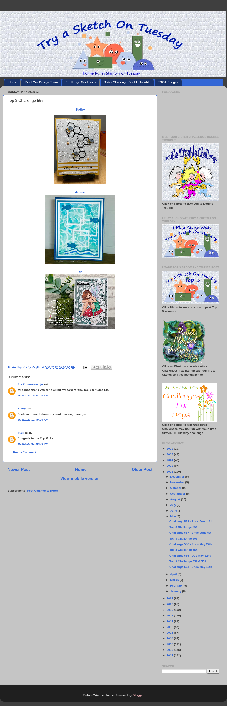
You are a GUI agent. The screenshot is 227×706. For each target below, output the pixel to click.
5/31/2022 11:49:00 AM (33, 419)
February (177, 585)
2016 (170, 627)
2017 (170, 621)
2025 (170, 454)
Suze (21, 432)
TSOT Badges (168, 82)
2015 (170, 632)
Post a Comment (24, 452)
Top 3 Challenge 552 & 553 (187, 561)
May (173, 516)
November (177, 482)
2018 (170, 615)
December (177, 476)
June (174, 510)
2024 (170, 460)
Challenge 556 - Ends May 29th (190, 544)
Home (12, 82)
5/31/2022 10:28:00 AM (33, 395)
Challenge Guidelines (80, 82)
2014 (170, 638)
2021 (170, 598)
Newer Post (19, 469)
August (175, 499)
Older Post (142, 469)
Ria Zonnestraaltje (30, 384)
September (178, 493)
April (174, 574)
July (173, 505)
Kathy (80, 109)
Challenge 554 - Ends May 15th (190, 567)
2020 (170, 604)
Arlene (80, 192)
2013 (170, 644)
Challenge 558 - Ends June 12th (191, 521)
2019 (170, 609)
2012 (170, 649)
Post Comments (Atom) (43, 490)
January (176, 591)
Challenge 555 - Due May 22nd (190, 555)
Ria (79, 272)
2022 (170, 471)
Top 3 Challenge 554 (183, 549)
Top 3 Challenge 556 (183, 527)
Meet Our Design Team (41, 82)
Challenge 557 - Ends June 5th (190, 532)
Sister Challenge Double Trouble (127, 82)
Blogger (138, 695)
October (176, 487)
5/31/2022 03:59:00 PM (33, 443)
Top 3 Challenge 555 (183, 538)
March (175, 580)
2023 (170, 465)
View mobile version (79, 478)
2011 (170, 655)
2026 (170, 448)
